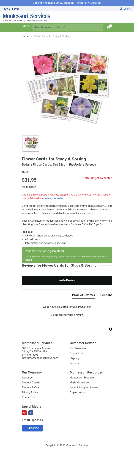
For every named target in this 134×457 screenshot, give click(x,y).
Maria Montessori (80, 382)
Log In (125, 8)
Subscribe (32, 428)
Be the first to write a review (67, 314)
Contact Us (76, 353)
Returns (74, 363)
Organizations (78, 392)
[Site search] (64, 27)
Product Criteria (31, 382)
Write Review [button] (67, 280)
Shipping (75, 358)
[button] (67, 314)
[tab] (83, 296)
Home (25, 36)
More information (54, 198)
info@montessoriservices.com (40, 358)
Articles (84, 387)
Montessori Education (82, 377)
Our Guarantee (78, 348)
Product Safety (30, 387)
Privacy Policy (30, 392)
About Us (27, 377)
